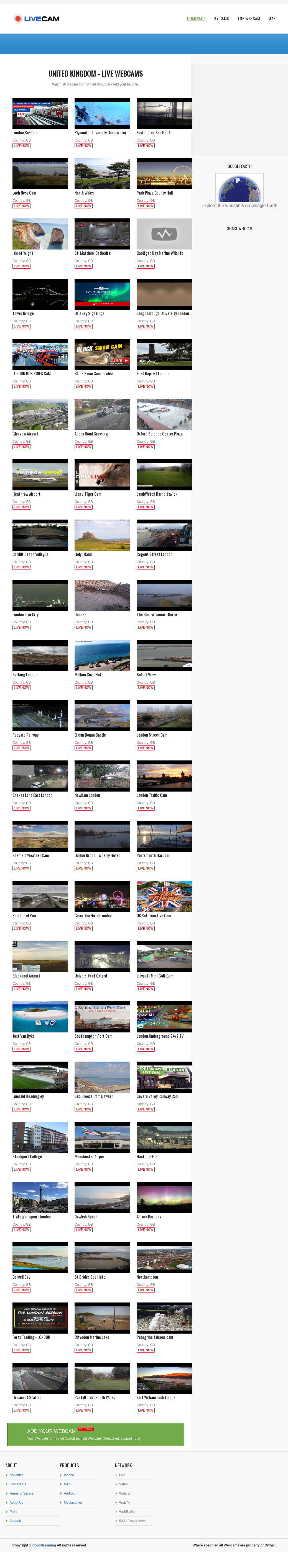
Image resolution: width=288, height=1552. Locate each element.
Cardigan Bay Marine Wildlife (164, 250)
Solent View (164, 671)
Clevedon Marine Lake (102, 1334)
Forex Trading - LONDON (40, 1334)
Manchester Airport (102, 1153)
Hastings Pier (164, 1153)
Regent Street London (164, 551)
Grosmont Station (40, 1394)
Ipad (67, 1484)
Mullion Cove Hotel (102, 671)
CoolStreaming (44, 1545)
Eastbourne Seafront (164, 129)
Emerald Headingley (40, 1093)
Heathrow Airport (40, 491)
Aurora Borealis (164, 1214)
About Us (16, 1503)
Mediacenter (73, 1503)
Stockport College (40, 1153)
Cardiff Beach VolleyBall (40, 551)
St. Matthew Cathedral (102, 250)
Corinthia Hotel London (102, 912)
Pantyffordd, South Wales (102, 1394)
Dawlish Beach (102, 1214)
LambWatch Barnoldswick (164, 491)
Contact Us (18, 1484)
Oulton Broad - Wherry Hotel (102, 852)
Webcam (125, 1493)
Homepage (196, 18)
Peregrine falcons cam (164, 1334)
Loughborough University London (164, 310)
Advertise (17, 1475)
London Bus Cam (40, 129)
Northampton (164, 1274)
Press (14, 1512)
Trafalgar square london (40, 1214)
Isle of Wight (40, 250)
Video (123, 1484)
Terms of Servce (22, 1493)
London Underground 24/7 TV (164, 1033)
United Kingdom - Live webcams (95, 73)
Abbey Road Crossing (102, 431)
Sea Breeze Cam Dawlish (102, 1093)
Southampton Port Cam (102, 1033)
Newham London (102, 792)
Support (15, 1521)
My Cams (221, 18)
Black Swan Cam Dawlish (102, 370)
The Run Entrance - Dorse (164, 611)
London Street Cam (164, 732)
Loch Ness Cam (40, 190)
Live (122, 1475)
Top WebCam (249, 18)
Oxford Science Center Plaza (164, 431)
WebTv (124, 1503)
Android (69, 1493)
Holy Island (102, 551)
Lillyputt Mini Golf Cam (164, 973)
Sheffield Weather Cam (40, 852)
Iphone (69, 1475)
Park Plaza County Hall (164, 190)
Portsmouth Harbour (164, 852)
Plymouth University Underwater (102, 129)
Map (272, 18)
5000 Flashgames (132, 1521)
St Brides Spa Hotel (102, 1274)
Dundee (102, 611)
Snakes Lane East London (40, 792)
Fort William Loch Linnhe (164, 1394)
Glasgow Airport (40, 431)
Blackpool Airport (40, 973)
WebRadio (127, 1512)
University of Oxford (102, 973)
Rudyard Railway (40, 732)
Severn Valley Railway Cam (164, 1093)
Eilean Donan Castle (102, 732)
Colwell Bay (40, 1274)
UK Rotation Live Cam (164, 912)
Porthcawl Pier (40, 912)
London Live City (40, 611)
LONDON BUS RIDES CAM (40, 370)
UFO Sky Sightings (102, 310)
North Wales (102, 190)
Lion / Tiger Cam (102, 491)
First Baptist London (164, 370)
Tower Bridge (40, 310)
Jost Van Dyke (40, 1033)
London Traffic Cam (164, 792)
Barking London (40, 671)
